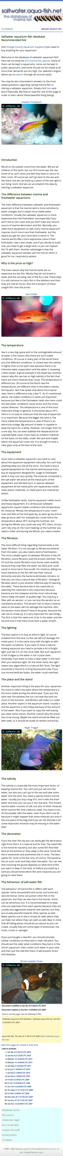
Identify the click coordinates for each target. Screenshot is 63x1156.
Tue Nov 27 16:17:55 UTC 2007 (19, 1100)
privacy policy (9, 1134)
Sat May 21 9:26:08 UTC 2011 (19, 1066)
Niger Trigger (31, 727)
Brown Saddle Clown (31, 961)
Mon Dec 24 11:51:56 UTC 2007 (20, 1097)
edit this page (8, 1044)
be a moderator (10, 1125)
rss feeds (7, 1140)
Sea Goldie (31, 294)
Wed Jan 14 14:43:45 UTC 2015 (19, 1059)
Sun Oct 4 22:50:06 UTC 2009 (19, 1086)
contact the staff (11, 1130)
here (49, 88)
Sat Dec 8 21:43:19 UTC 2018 (18, 1052)
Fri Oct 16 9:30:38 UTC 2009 (18, 1083)
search (19, 74)
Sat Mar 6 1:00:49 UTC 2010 (18, 1076)
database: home (10, 1110)
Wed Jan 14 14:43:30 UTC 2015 (19, 1062)
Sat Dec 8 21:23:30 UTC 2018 (18, 1055)
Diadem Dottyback (31, 102)
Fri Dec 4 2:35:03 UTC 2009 (18, 1079)
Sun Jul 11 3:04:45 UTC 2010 (18, 1069)
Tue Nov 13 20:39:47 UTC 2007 (19, 1103)
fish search (8, 1115)
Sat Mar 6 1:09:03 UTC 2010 (18, 1072)
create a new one (28, 1044)
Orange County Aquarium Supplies (25, 47)
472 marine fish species (37, 60)
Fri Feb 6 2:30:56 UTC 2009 (18, 1093)
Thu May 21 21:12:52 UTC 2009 (20, 1090)
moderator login (11, 1120)
